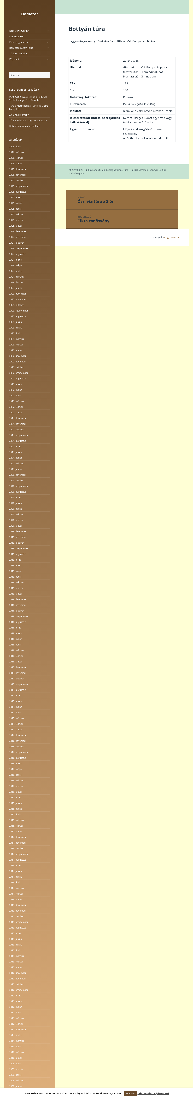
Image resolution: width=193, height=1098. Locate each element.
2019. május (15, 571)
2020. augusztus (17, 491)
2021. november (17, 423)
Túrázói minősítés (18, 53)
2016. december (17, 735)
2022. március (16, 401)
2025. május (15, 203)
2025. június (15, 197)
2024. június (15, 259)
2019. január (15, 593)
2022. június (15, 384)
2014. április (15, 882)
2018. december (17, 599)
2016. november (17, 740)
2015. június (15, 803)
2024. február (16, 282)
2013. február (16, 961)
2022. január (15, 412)
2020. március (16, 514)
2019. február (16, 588)
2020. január (15, 525)
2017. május (15, 706)
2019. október (16, 542)
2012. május (15, 1006)
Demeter (29, 13)
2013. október (16, 916)
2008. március (16, 1080)
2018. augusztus (17, 621)
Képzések (14, 59)
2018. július (15, 627)
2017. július (15, 695)
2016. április (15, 774)
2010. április (15, 1046)
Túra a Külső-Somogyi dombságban (28, 120)
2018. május (15, 638)
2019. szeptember (18, 548)
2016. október (16, 746)
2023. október (16, 304)
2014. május (15, 876)
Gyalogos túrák (114, 169)
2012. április (15, 1012)
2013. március (16, 955)
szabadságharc (76, 173)
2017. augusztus (17, 689)
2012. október (16, 984)
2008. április (15, 1074)
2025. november (17, 174)
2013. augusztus (17, 927)
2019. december (17, 531)
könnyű (154, 169)
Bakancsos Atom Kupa (21, 47)
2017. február (16, 723)
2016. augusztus (17, 757)
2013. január (15, 967)
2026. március (16, 152)
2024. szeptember (18, 248)
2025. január (15, 225)
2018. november (17, 604)
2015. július (15, 797)
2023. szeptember (18, 310)
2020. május (15, 508)
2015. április (15, 814)
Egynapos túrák (96, 169)
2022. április (15, 395)
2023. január (15, 350)
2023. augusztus (17, 316)
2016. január (15, 791)
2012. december (17, 972)
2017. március (16, 718)
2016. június (15, 763)
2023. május (15, 327)
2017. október (16, 678)
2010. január (15, 1057)
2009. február (16, 1069)
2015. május (15, 808)
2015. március (16, 820)
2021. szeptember (18, 435)
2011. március (16, 1040)
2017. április (15, 712)
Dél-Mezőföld (16, 36)
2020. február (16, 520)
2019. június (15, 565)
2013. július (15, 933)
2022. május (15, 389)
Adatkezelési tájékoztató (153, 1093)
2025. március (16, 214)
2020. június (15, 503)
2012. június (15, 1001)
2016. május (15, 769)
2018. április (15, 644)
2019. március (16, 582)
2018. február (16, 655)
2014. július (15, 865)
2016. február (16, 786)
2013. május (15, 944)
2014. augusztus (17, 859)
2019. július (15, 559)
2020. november (17, 474)
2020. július (15, 497)
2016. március (16, 780)
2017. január (15, 729)
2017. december (17, 667)
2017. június (15, 701)
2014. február (16, 893)
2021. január (15, 469)
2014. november (17, 842)
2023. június (15, 321)
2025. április (15, 208)
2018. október (16, 610)
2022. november (17, 361)
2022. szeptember (18, 372)
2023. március (16, 338)
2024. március (16, 276)
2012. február (16, 1023)
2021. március (16, 463)
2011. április (15, 1035)
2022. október (16, 367)
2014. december (17, 837)
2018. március (16, 650)
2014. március (16, 888)
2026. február (16, 157)
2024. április (15, 271)
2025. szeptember (18, 186)
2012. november (17, 978)
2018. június (15, 633)
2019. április (15, 576)
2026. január (15, 163)
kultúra (162, 169)
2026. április (15, 146)
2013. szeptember (18, 921)
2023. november (17, 299)
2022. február (16, 406)
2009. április (15, 1063)
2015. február (16, 825)
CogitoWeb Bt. (172, 237)
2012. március (16, 1018)
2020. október (16, 480)
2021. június (15, 452)
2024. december (17, 231)
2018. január (15, 661)
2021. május (15, 457)
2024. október (16, 242)
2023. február (16, 344)
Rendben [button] (130, 1093)
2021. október (16, 429)
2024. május (15, 265)
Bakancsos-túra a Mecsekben (24, 126)
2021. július (15, 446)
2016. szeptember (18, 752)
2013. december (17, 905)
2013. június (15, 938)
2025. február (16, 220)
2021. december (17, 418)
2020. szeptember (18, 486)
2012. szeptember (18, 989)
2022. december (17, 355)
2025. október (16, 180)
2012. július (15, 995)
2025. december (17, 169)
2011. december (17, 1029)
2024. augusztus (17, 254)
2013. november (17, 910)
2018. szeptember (18, 616)
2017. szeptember (18, 684)
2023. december (17, 293)
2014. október (16, 848)
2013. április (15, 950)
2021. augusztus (17, 440)
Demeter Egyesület (19, 30)
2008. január (15, 1086)
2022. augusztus (17, 378)
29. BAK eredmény (19, 114)
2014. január (15, 899)
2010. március (16, 1052)
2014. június (15, 871)
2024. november (17, 237)
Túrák (126, 169)
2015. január (15, 831)
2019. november (17, 537)
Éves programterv (18, 42)
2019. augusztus (17, 554)
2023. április (15, 333)
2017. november (17, 672)
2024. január (15, 288)
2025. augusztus (17, 191)
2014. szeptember (18, 854)
